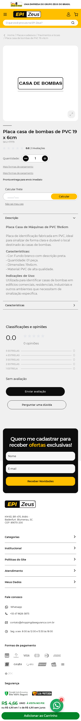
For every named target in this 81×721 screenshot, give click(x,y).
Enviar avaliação (35, 391)
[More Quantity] (45, 158)
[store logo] (27, 14)
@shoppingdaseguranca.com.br (36, 622)
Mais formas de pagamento (18, 166)
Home (10, 35)
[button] (40, 481)
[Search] (73, 23)
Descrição (40, 218)
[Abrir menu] (5, 14)
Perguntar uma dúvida (37, 404)
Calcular (64, 196)
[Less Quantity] (26, 158)
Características (40, 305)
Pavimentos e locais (49, 35)
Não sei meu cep (14, 204)
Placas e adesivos (26, 35)
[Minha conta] (68, 14)
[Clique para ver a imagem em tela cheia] (40, 83)
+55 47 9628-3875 (19, 613)
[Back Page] (5, 35)
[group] (13, 148)
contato (14, 622)
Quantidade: (11, 158)
